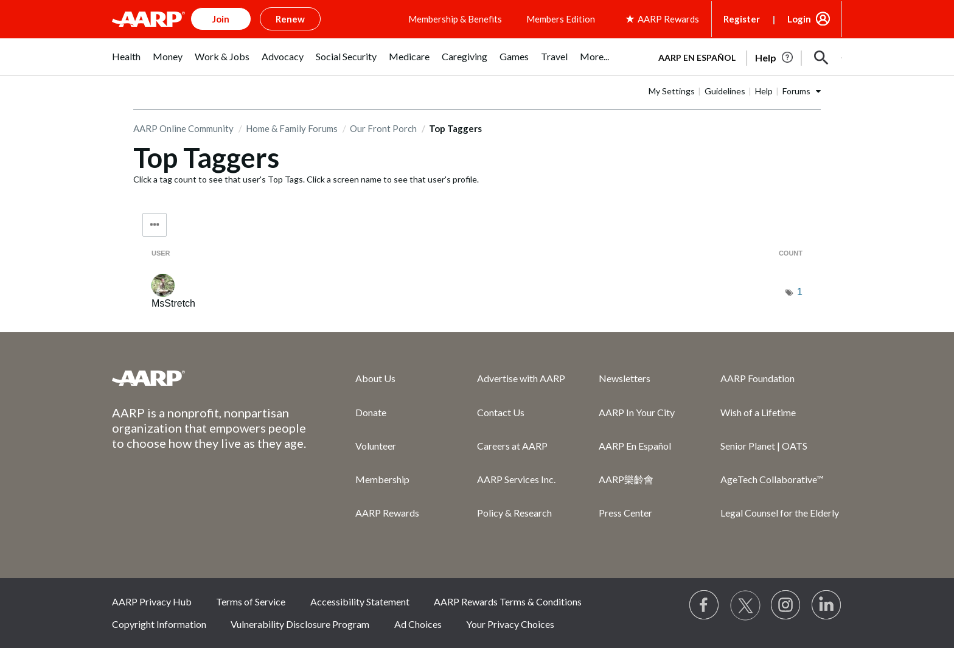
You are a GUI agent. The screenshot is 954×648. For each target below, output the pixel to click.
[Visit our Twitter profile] (745, 605)
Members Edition (560, 18)
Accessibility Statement (359, 601)
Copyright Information (159, 624)
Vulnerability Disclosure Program (300, 624)
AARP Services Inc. (516, 479)
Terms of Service (250, 601)
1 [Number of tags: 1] (800, 292)
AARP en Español (697, 57)
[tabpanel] (744, 56)
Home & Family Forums (292, 128)
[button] (821, 57)
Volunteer (375, 445)
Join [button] (220, 18)
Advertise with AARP (521, 378)
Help (764, 91)
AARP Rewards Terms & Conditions (508, 601)
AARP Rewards (387, 512)
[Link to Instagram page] (786, 605)
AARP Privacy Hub (152, 601)
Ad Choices (418, 624)
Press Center (625, 512)
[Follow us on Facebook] (704, 605)
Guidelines (725, 91)
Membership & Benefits (455, 18)
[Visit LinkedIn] (827, 605)
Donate (370, 412)
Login (799, 18)
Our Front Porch (383, 128)
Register (741, 18)
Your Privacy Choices (510, 624)
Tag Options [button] (154, 225)
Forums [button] (796, 91)
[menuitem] (126, 63)
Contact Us (500, 412)
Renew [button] (290, 18)
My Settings (672, 91)
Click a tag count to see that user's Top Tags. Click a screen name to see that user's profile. (306, 179)
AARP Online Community (183, 128)
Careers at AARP (512, 445)
